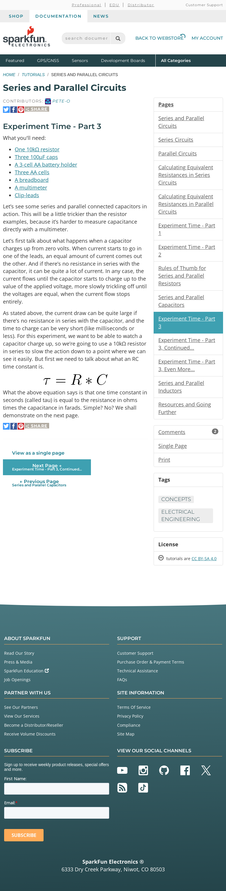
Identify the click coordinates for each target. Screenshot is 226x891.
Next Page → (47, 467)
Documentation (58, 16)
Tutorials (33, 74)
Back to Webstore (160, 38)
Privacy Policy (130, 716)
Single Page (172, 445)
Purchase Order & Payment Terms (150, 662)
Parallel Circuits (177, 153)
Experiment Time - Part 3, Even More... (186, 365)
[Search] (117, 38)
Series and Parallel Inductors (181, 386)
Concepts (176, 499)
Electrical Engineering (180, 515)
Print (164, 459)
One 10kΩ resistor (37, 149)
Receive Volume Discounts (30, 734)
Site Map (125, 734)
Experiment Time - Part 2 (186, 250)
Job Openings (17, 679)
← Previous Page (39, 482)
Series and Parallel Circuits (181, 122)
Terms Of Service (134, 707)
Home (9, 74)
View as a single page (38, 452)
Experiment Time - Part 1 (186, 229)
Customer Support (204, 5)
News (101, 16)
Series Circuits (175, 139)
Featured (20, 60)
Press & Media (18, 662)
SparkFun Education (26, 671)
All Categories (176, 60)
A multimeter (31, 187)
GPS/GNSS (48, 60)
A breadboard (32, 179)
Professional (87, 5)
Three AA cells (32, 171)
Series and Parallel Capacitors (181, 301)
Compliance (128, 725)
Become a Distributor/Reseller (33, 725)
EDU (114, 5)
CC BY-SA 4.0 (204, 558)
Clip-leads (27, 194)
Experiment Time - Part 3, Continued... (186, 343)
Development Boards (123, 60)
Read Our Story (19, 653)
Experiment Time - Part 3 (186, 322)
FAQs (122, 679)
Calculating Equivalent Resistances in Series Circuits (185, 175)
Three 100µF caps (36, 156)
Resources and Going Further (184, 408)
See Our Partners (21, 707)
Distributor (141, 5)
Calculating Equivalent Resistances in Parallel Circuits (186, 204)
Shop (16, 16)
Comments (188, 432)
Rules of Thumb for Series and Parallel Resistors (182, 275)
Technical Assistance (137, 671)
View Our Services (21, 716)
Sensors (80, 60)
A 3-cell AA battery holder (46, 164)
